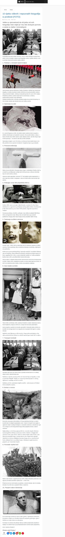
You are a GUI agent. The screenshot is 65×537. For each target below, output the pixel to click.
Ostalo (11, 9)
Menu (22, 1)
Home (5, 9)
